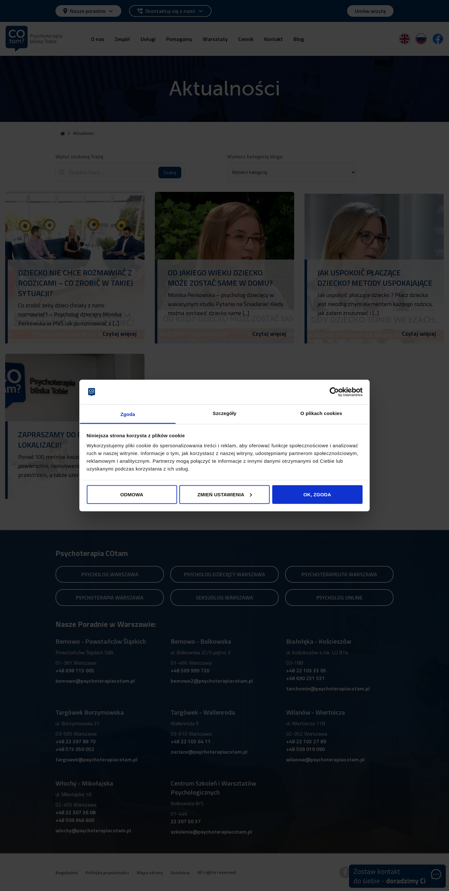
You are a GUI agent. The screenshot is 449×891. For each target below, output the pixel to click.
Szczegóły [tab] (224, 413)
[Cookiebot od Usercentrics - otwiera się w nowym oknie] (334, 392)
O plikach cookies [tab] (321, 413)
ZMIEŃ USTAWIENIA (224, 494)
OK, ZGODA (317, 494)
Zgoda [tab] (127, 414)
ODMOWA (131, 494)
